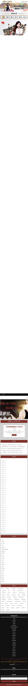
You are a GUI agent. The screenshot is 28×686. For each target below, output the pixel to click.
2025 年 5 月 (3, 464)
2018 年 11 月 (3, 518)
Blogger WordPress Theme (11, 684)
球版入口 (2, 560)
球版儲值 (2, 558)
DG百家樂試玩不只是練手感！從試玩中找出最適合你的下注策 (11, 450)
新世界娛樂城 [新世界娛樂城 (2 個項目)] (23, 599)
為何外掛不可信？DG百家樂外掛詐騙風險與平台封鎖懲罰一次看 (11, 448)
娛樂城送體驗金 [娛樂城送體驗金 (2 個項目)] (21, 597)
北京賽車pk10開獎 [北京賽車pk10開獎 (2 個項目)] (22, 592)
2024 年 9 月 (3, 467)
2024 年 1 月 (3, 479)
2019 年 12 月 (3, 507)
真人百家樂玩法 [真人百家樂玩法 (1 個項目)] (19, 605)
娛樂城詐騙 (3, 551)
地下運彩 (2, 543)
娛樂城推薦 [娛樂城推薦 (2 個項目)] (3, 597)
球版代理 (2, 556)
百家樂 (2, 566)
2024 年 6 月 (3, 473)
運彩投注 (2, 575)
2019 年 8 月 (3, 511)
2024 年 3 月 (3, 477)
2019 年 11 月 (3, 509)
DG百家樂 (17, 658)
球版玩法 (2, 562)
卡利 (2, 658)
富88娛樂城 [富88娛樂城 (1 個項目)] (10, 599)
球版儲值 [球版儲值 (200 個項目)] (11, 603)
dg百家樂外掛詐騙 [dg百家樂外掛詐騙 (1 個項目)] (20, 588)
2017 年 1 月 (3, 528)
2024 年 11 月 (3, 465)
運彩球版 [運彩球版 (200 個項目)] (17, 607)
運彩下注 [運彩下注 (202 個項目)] (7, 607)
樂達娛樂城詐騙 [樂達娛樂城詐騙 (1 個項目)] (17, 601)
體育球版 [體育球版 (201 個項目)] (7, 609)
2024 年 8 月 (3, 469)
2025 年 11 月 (3, 462)
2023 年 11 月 (3, 482)
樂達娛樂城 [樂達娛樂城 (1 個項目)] (3, 601)
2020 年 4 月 (3, 501)
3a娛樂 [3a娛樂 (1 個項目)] (2, 588)
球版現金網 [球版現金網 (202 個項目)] (21, 603)
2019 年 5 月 (3, 516)
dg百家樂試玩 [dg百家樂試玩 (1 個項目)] (3, 590)
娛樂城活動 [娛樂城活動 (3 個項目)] (9, 597)
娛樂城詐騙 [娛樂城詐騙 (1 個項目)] (14, 597)
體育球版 (2, 581)
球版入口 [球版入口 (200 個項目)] (16, 603)
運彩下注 (2, 573)
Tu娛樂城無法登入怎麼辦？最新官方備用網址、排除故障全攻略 (11, 444)
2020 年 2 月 (3, 503)
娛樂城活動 (3, 547)
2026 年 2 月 (3, 460)
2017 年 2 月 (3, 526)
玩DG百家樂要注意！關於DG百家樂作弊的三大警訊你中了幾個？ (11, 452)
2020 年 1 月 (3, 505)
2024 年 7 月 (3, 471)
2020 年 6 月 (3, 498)
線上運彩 (2, 570)
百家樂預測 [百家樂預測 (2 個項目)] (7, 605)
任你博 (2, 539)
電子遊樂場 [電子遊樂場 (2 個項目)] (23, 607)
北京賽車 (2, 541)
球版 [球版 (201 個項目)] (2, 603)
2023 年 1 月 (3, 486)
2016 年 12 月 (3, 530)
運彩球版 (2, 577)
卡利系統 (4, 658)
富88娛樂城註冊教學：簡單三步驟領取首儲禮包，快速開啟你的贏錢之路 (13, 446)
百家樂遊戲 (3, 568)
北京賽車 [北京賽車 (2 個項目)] (8, 592)
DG (14, 658)
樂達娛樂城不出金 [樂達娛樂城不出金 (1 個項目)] (10, 601)
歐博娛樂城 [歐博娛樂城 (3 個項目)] (24, 601)
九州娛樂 (21, 658)
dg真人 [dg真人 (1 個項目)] (9, 590)
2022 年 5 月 (3, 492)
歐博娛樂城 (3, 553)
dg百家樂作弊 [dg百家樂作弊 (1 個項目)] (13, 588)
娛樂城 (2, 545)
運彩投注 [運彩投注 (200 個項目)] (12, 607)
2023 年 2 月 (3, 484)
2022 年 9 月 (3, 490)
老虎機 (2, 571)
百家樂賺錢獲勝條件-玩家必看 (8, 430)
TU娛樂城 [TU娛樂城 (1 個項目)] (13, 590)
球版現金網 (3, 564)
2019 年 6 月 (3, 514)
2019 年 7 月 (3, 513)
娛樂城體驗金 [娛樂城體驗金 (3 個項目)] (3, 599)
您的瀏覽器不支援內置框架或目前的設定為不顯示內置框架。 (14, 17)
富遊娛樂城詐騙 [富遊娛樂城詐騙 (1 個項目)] (16, 599)
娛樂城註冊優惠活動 (4, 549)
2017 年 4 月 (3, 522)
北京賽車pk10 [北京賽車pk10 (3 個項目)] (14, 592)
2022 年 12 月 (3, 488)
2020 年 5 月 (3, 499)
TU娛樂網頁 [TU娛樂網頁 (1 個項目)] (3, 592)
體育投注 (2, 579)
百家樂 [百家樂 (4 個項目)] (2, 605)
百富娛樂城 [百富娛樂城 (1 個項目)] (13, 605)
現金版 (2, 554)
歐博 (7, 658)
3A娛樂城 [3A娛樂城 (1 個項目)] (7, 588)
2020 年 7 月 (3, 496)
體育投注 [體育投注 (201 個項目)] (2, 609)
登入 (14, 670)
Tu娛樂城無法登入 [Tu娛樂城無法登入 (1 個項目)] (20, 590)
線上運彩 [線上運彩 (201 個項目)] (2, 607)
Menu (2, 394)
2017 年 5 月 (3, 520)
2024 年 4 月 (3, 475)
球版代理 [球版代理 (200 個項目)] (6, 603)
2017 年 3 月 (3, 524)
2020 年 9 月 (3, 494)
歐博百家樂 (11, 658)
